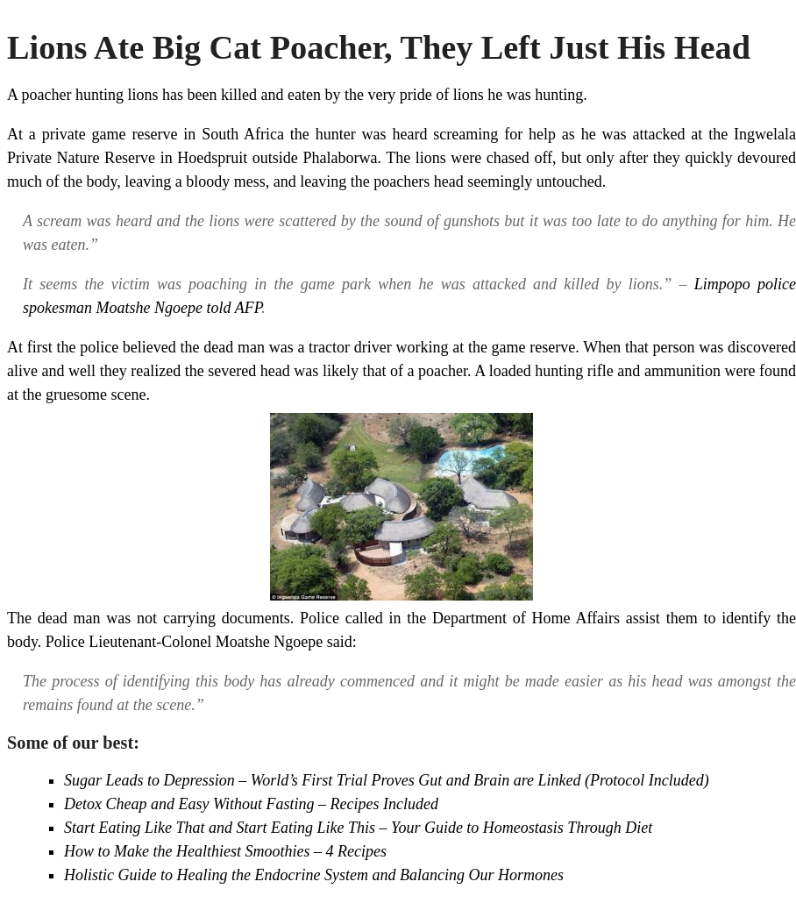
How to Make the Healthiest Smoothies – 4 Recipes (225, 851)
